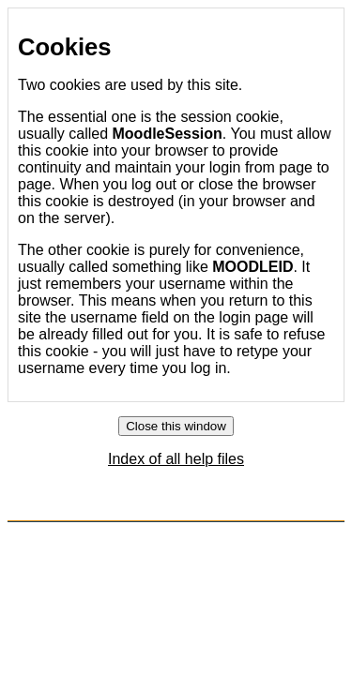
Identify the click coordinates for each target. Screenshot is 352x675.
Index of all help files (176, 459)
